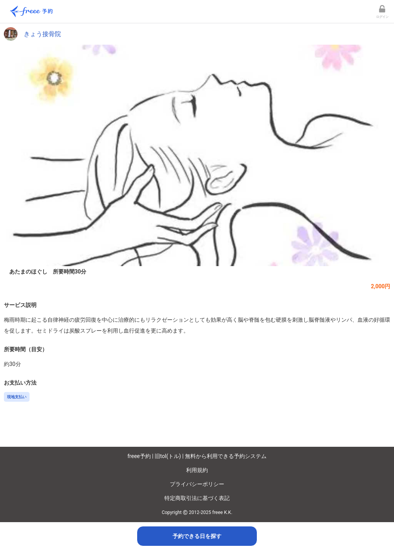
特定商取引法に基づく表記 (197, 498)
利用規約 (197, 470)
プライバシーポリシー (197, 484)
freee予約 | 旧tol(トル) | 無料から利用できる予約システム (197, 456)
